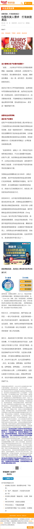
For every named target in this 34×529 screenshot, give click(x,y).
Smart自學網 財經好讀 (12, 3)
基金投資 (24, 33)
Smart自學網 (4, 3)
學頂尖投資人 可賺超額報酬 (14, 505)
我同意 (30, 527)
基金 (2, 33)
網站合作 (24, 515)
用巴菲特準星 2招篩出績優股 (15, 502)
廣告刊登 (19, 515)
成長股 (18, 33)
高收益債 (7, 33)
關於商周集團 (13, 515)
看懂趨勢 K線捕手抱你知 (9, 473)
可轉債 (13, 33)
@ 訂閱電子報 (8, 478)
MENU (28, 3)
